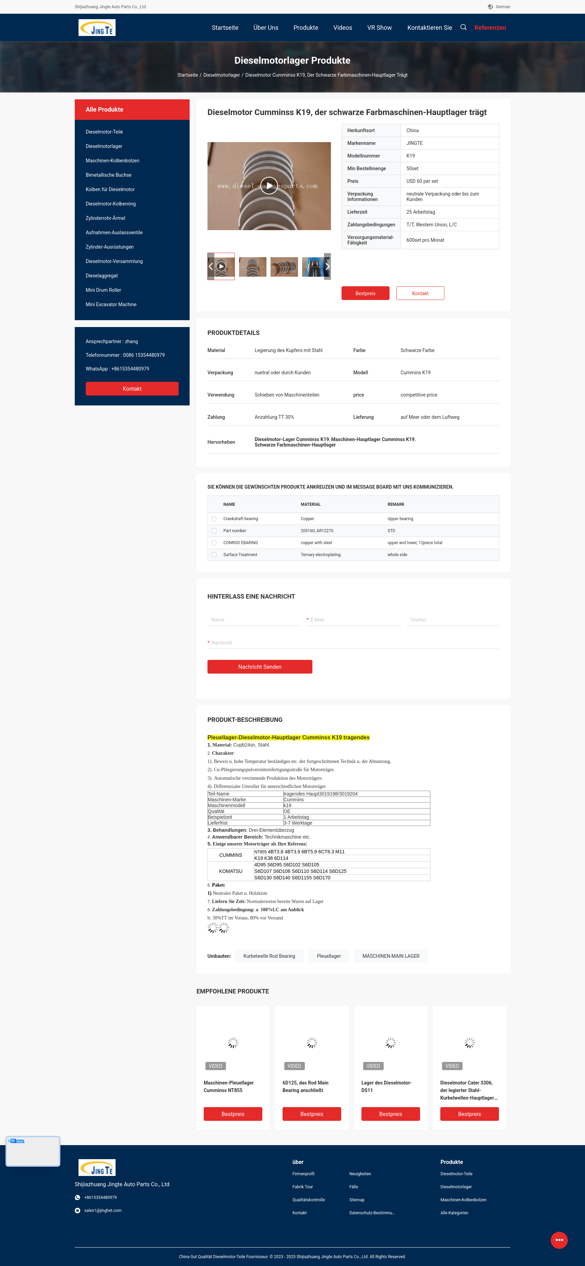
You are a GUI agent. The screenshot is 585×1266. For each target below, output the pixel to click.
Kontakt (132, 389)
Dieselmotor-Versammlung (114, 261)
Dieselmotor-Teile (104, 132)
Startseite (187, 75)
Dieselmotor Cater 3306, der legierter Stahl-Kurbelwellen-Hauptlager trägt (467, 1091)
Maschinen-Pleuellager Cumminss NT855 (229, 1086)
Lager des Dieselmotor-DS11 (386, 1086)
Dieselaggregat (102, 275)
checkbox (214, 519)
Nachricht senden (260, 667)
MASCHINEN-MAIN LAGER (390, 956)
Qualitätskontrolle (308, 1200)
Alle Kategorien (454, 1213)
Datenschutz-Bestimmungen (372, 1213)
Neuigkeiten (360, 1173)
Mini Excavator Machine (111, 304)
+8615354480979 (130, 369)
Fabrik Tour (302, 1186)
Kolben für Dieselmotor (110, 189)
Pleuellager (329, 956)
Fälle (353, 1186)
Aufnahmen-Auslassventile (114, 232)
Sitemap (357, 1200)
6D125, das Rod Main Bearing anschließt (306, 1086)
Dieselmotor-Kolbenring (111, 203)
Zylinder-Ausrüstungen (110, 247)
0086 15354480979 (144, 355)
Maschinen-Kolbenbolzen (113, 160)
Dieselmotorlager (221, 75)
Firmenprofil (303, 1173)
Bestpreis (365, 293)
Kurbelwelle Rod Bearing (269, 956)
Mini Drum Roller (103, 290)
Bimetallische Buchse (109, 175)
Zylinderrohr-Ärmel (105, 218)
